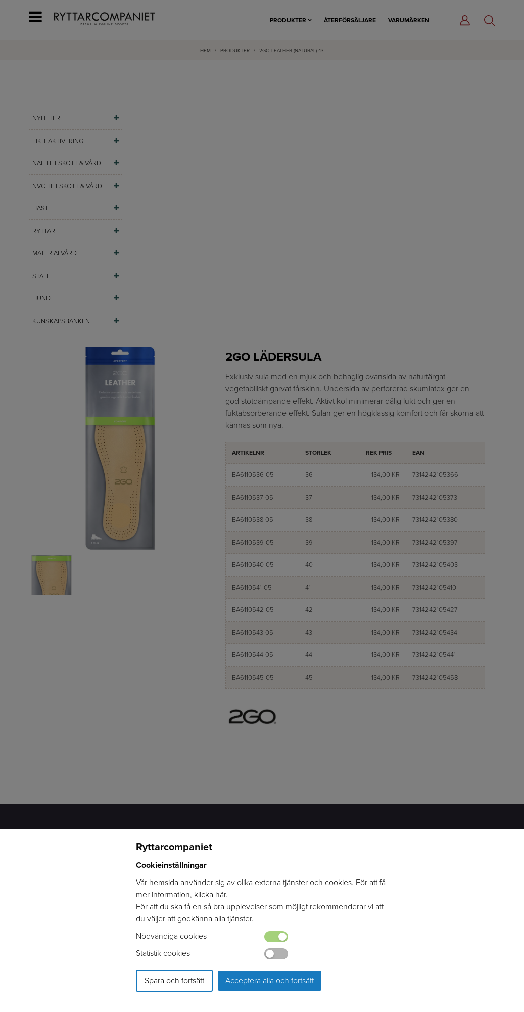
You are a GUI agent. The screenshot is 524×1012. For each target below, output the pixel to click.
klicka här (210, 894)
